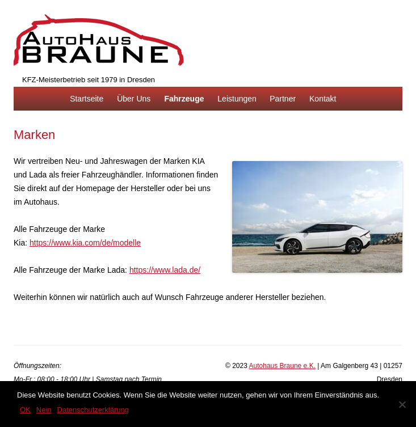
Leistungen (237, 98)
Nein (44, 409)
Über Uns (133, 98)
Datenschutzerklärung (93, 409)
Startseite (86, 98)
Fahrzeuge (184, 98)
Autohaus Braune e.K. (282, 366)
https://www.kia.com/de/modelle (85, 242)
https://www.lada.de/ (164, 269)
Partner (283, 98)
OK (25, 409)
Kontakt (322, 98)
